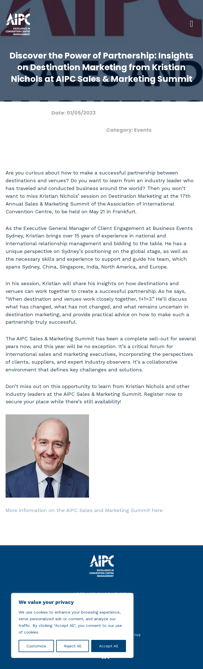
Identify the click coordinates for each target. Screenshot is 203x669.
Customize (36, 646)
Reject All (72, 646)
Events (143, 129)
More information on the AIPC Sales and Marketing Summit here (84, 510)
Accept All (108, 646)
